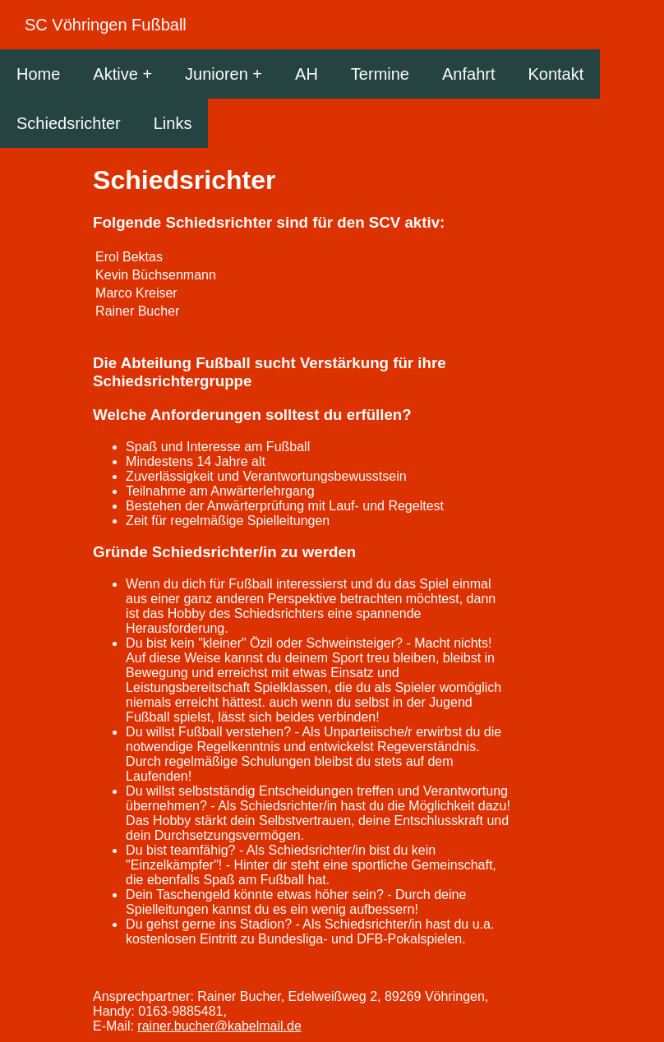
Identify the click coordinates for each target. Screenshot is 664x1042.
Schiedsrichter (68, 123)
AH (306, 74)
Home (38, 74)
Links (173, 123)
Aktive (115, 74)
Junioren (216, 74)
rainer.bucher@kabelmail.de (219, 1026)
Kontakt (555, 74)
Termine (380, 74)
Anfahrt (468, 74)
